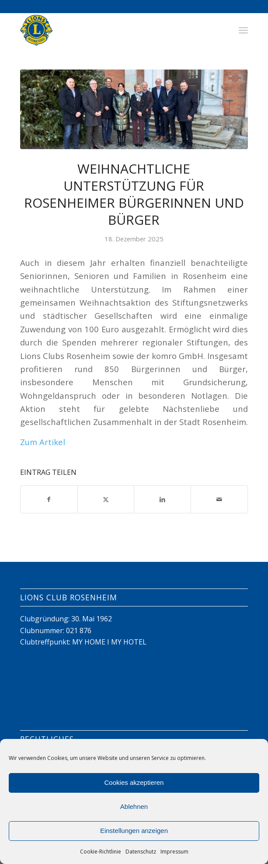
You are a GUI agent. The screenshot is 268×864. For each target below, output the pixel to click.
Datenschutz (140, 851)
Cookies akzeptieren (134, 782)
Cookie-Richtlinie (100, 851)
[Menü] (243, 30)
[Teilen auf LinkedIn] (162, 499)
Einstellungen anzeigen (134, 830)
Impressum (174, 851)
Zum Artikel (42, 441)
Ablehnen (134, 806)
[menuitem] (243, 30)
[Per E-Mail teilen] (219, 499)
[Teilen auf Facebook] (49, 499)
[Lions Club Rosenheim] (111, 30)
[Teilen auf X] (106, 499)
